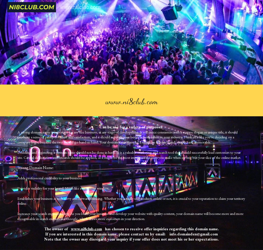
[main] (131, 101)
